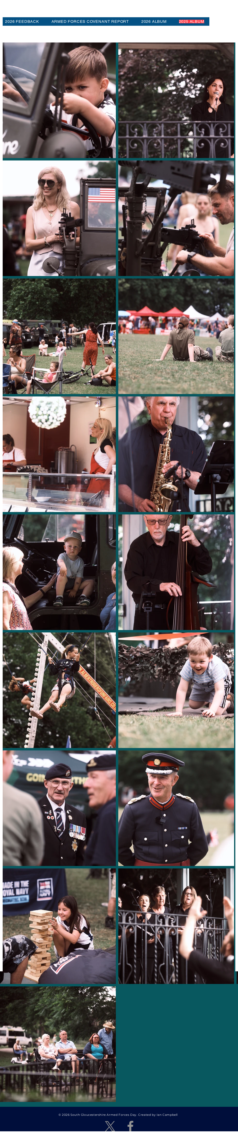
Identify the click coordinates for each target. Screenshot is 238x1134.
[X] (110, 1126)
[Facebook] (130, 1126)
